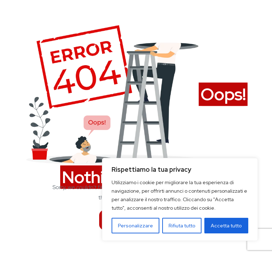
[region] (180, 199)
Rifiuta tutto (182, 225)
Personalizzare (135, 225)
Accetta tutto (226, 225)
